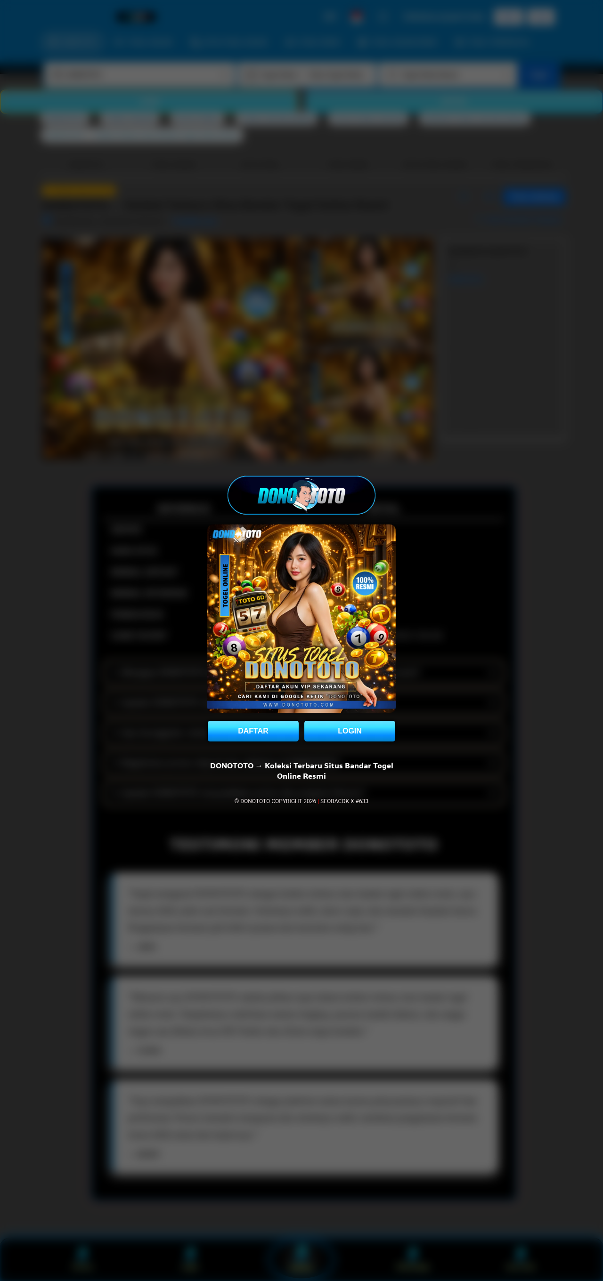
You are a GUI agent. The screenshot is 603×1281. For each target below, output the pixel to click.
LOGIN (350, 731)
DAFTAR (253, 731)
